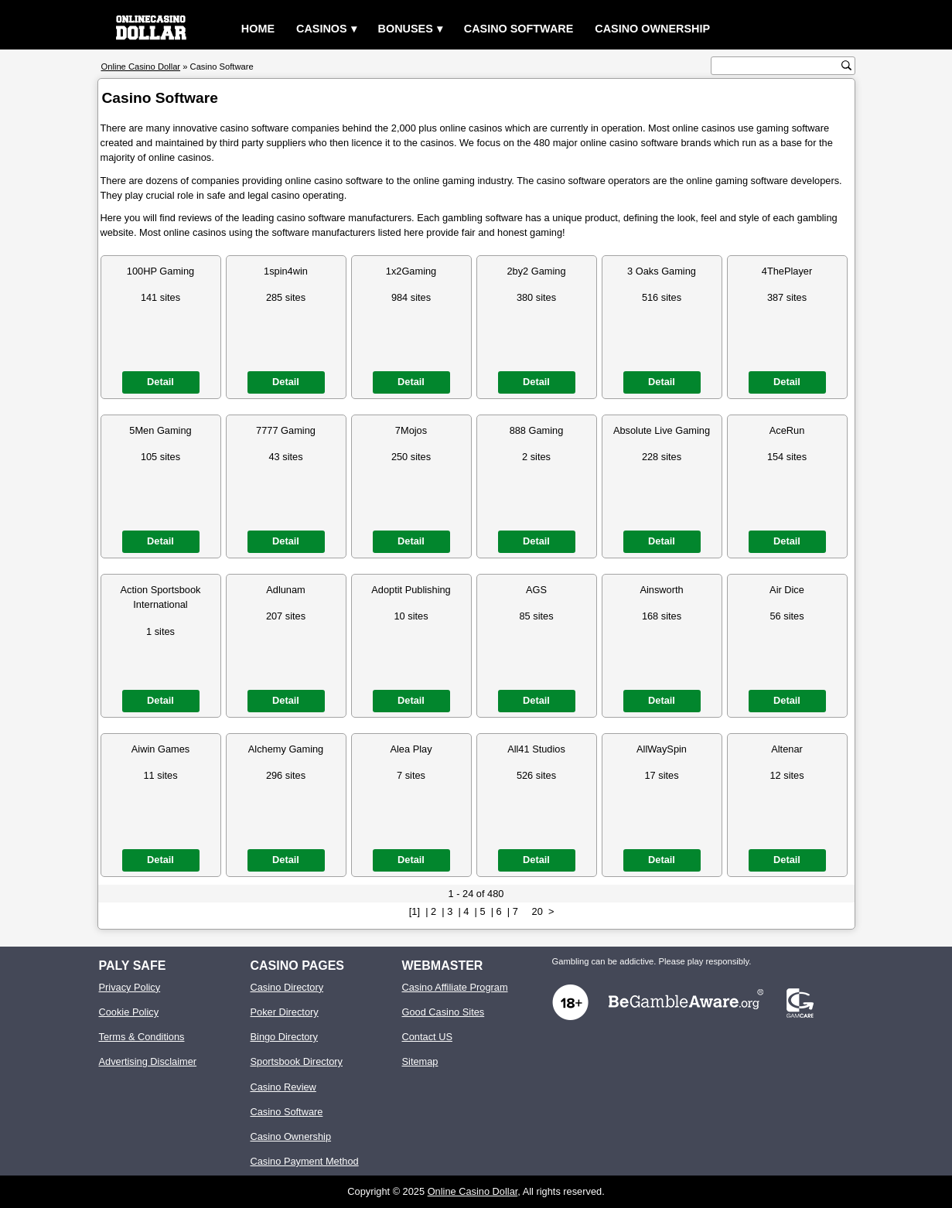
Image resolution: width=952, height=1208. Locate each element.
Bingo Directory (284, 1036)
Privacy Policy (130, 987)
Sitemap (420, 1061)
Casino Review (283, 1087)
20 (537, 911)
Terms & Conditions (142, 1036)
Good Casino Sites (443, 1012)
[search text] (778, 66)
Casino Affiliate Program (455, 987)
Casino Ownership (652, 28)
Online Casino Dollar (473, 1191)
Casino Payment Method (305, 1161)
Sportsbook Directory (297, 1061)
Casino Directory (287, 987)
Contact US (427, 1036)
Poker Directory (285, 1012)
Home (258, 28)
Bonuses (405, 28)
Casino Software (519, 28)
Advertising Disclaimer (148, 1061)
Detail (160, 381)
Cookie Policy (129, 1012)
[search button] (846, 65)
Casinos (321, 28)
